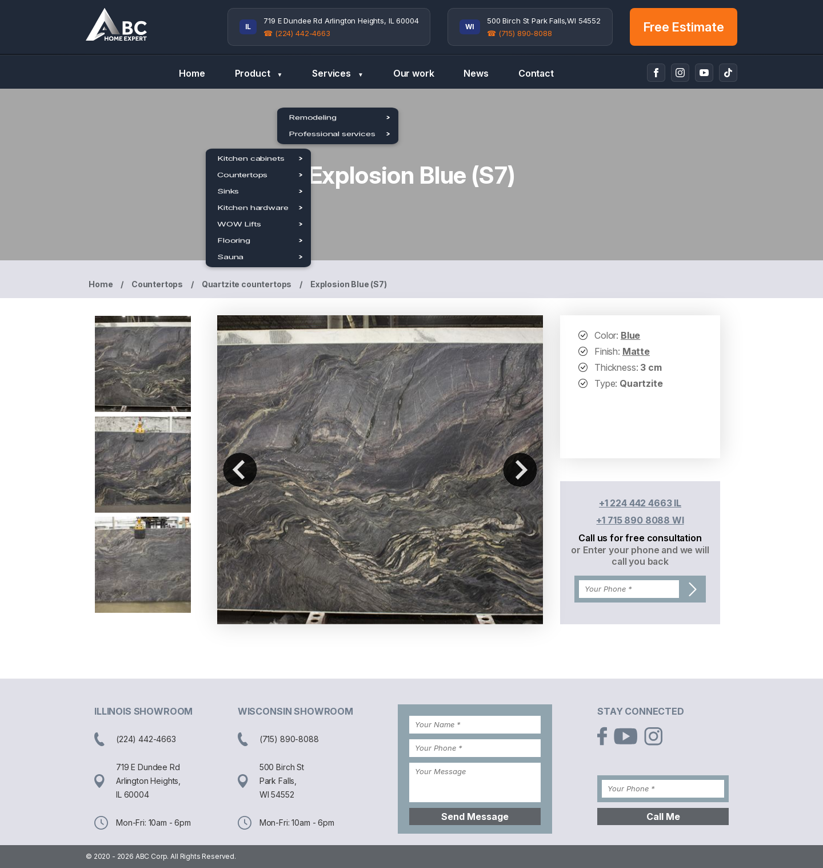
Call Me (663, 816)
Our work (413, 73)
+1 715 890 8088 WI (640, 520)
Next (520, 470)
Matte (636, 351)
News (476, 73)
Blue (630, 335)
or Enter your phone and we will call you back (640, 555)
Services (337, 74)
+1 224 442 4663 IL (640, 503)
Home (192, 73)
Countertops (157, 284)
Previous (240, 470)
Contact (536, 73)
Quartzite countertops (247, 284)
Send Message (475, 816)
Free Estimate (684, 26)
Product (259, 74)
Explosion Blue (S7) (348, 284)
